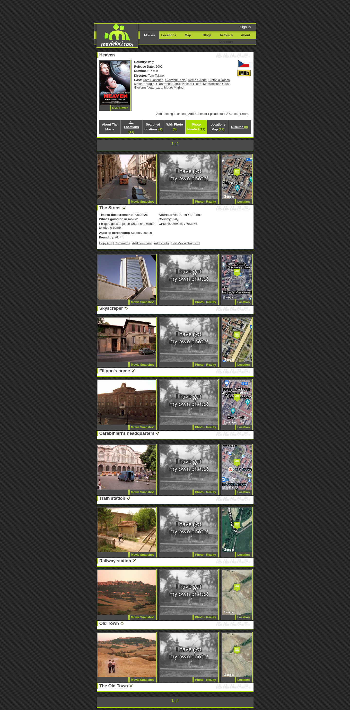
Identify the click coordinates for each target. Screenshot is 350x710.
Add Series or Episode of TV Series (213, 114)
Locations (168, 35)
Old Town (109, 623)
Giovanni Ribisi (175, 80)
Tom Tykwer (156, 75)
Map (188, 35)
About (245, 35)
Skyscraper (111, 308)
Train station (112, 498)
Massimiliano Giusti (216, 84)
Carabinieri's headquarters (127, 433)
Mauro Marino (174, 87)
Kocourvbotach (141, 233)
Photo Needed (196, 127)
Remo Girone (197, 80)
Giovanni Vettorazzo (148, 87)
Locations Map (217, 127)
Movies (149, 35)
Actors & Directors (226, 38)
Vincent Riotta (191, 84)
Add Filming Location (171, 114)
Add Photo (161, 243)
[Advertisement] (212, 11)
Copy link (105, 243)
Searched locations (153, 127)
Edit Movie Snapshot (185, 243)
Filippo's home (114, 370)
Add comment (142, 243)
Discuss (239, 127)
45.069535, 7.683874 (182, 224)
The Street (110, 207)
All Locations (131, 127)
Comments (122, 243)
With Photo (174, 127)
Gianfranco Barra (168, 84)
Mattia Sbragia (144, 84)
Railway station (115, 560)
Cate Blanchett (153, 80)
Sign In (245, 27)
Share (244, 114)
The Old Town (113, 685)
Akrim (119, 237)
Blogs (207, 35)
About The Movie (109, 127)
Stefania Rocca (219, 80)
